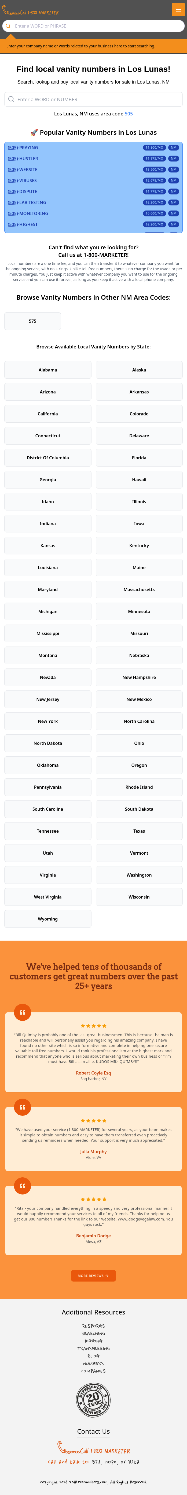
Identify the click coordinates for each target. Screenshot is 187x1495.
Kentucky (139, 546)
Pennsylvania (48, 787)
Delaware (139, 436)
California (48, 414)
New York (48, 721)
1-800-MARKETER (105, 254)
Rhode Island (139, 787)
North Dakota (48, 743)
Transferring (93, 1349)
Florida (139, 458)
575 (32, 321)
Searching (93, 1334)
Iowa (139, 524)
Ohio (139, 743)
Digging (93, 1341)
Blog (94, 1356)
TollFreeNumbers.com (88, 1482)
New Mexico (139, 699)
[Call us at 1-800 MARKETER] (30, 10)
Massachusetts (139, 589)
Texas (139, 831)
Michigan (47, 611)
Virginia (48, 875)
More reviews (93, 1276)
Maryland (48, 589)
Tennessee (48, 831)
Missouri (139, 633)
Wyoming (48, 919)
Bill (96, 1462)
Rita (133, 1462)
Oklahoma (48, 765)
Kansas (48, 546)
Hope (110, 1462)
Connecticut (47, 436)
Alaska (139, 370)
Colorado (139, 414)
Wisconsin (139, 897)
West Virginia (48, 897)
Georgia (47, 480)
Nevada (48, 677)
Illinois (139, 502)
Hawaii (139, 480)
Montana (47, 655)
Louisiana (48, 567)
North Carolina (139, 721)
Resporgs (93, 1326)
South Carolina (47, 809)
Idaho (48, 502)
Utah (48, 853)
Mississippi (47, 633)
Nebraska (139, 655)
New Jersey (47, 699)
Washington (139, 875)
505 (128, 113)
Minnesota (139, 611)
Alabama (48, 370)
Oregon (139, 765)
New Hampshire (139, 677)
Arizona (48, 392)
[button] (178, 9)
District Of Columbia (48, 458)
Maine (139, 567)
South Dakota (139, 809)
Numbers (93, 1364)
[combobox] (93, 26)
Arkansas (139, 392)
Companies (93, 1371)
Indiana (48, 524)
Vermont (139, 853)
